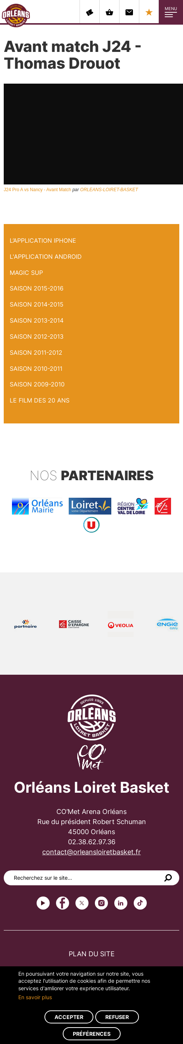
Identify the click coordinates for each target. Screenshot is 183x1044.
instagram (101, 903)
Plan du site (92, 954)
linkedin (120, 903)
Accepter (69, 1017)
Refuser (117, 1017)
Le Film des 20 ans (39, 400)
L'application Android (46, 256)
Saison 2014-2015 (36, 304)
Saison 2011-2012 (36, 352)
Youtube (43, 903)
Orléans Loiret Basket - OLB (16, 15)
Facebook (62, 903)
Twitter (82, 903)
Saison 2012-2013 (36, 336)
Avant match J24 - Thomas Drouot (53, 228)
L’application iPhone (43, 240)
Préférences (92, 1034)
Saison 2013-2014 (36, 320)
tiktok (140, 903)
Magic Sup (26, 272)
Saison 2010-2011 (36, 368)
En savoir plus (35, 997)
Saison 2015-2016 (36, 288)
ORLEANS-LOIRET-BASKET (109, 189)
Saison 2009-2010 (37, 384)
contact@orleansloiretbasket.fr (91, 852)
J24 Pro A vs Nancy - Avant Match (37, 189)
